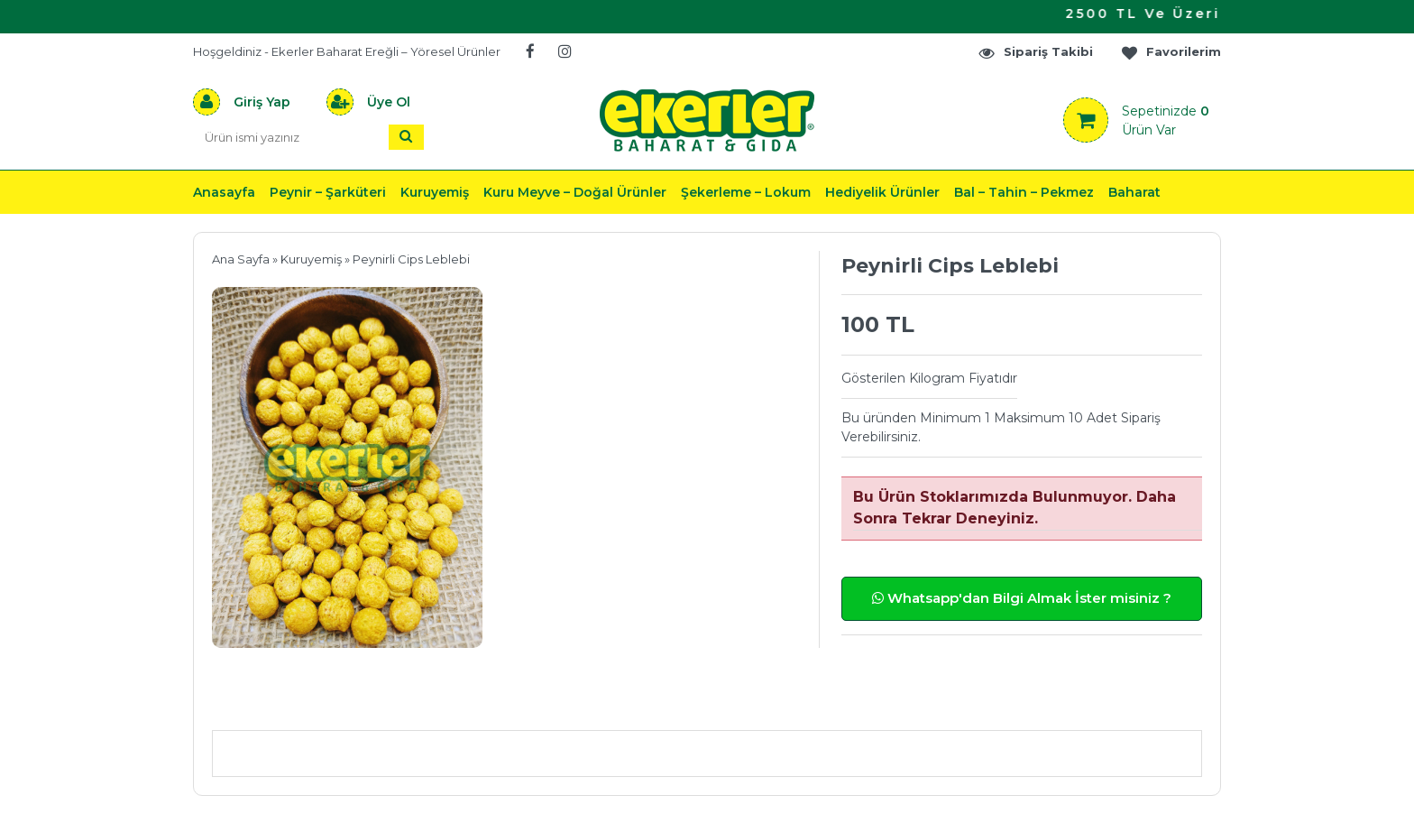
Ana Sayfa (241, 259)
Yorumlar (899, 703)
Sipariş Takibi (1035, 51)
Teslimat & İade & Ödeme (696, 703)
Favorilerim (1170, 51)
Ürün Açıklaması (306, 703)
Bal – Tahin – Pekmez (1024, 192)
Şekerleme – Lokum (746, 192)
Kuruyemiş (434, 192)
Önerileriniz (482, 703)
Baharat (1134, 192)
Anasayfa (224, 192)
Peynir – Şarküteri (328, 192)
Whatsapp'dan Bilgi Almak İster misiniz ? (1021, 597)
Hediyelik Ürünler (882, 192)
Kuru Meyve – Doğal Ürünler (574, 192)
